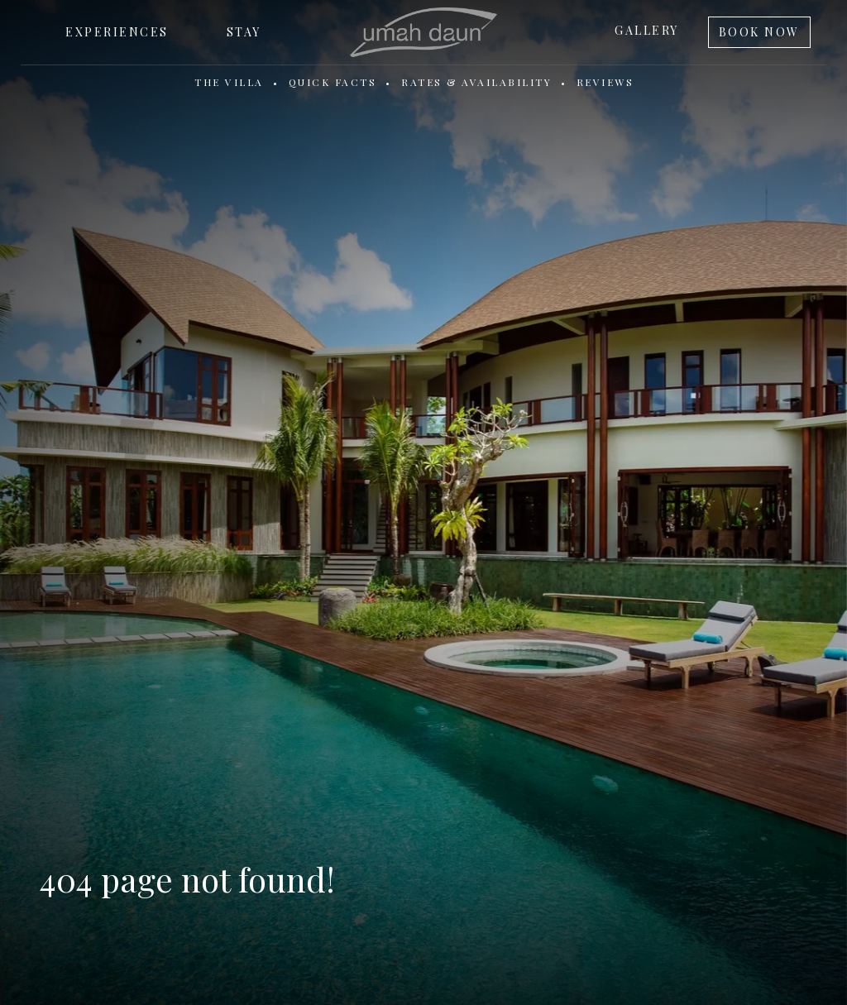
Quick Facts (333, 82)
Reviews (605, 82)
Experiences (117, 32)
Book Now (759, 32)
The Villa (229, 82)
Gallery (647, 30)
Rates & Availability (476, 82)
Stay (244, 32)
